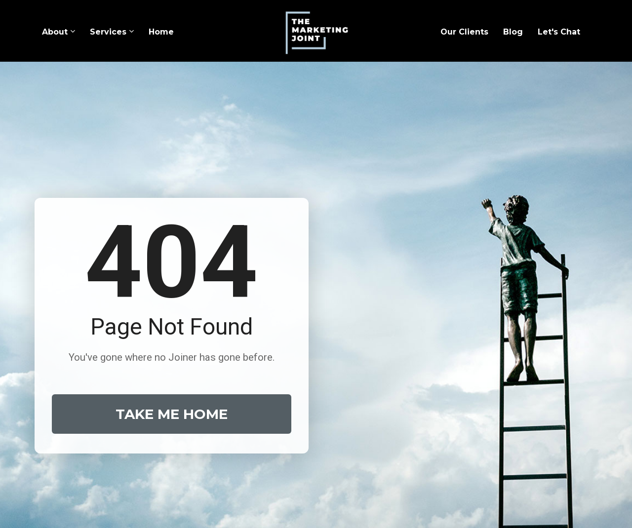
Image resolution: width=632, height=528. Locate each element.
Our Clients (464, 32)
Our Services (280, 451)
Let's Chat (559, 32)
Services (108, 32)
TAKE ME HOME (172, 327)
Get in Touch (404, 451)
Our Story (220, 451)
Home (161, 32)
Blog (513, 32)
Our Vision (341, 451)
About (55, 32)
